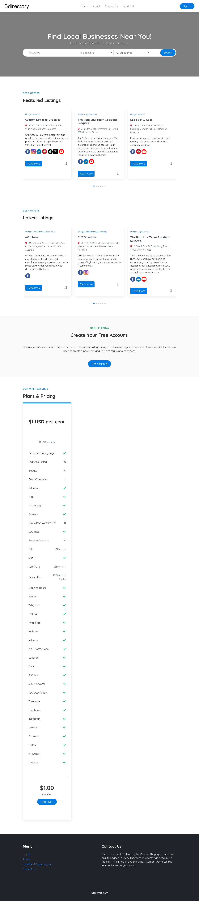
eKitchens (31, 237)
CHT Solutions (87, 237)
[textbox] (94, 52)
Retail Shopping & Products (95, 232)
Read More (33, 163)
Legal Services (91, 114)
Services (36, 114)
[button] (94, 186)
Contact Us (111, 6)
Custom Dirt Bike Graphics (42, 119)
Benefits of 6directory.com (38, 864)
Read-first (128, 6)
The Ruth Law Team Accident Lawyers (97, 121)
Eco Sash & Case (141, 119)
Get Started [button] (99, 364)
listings (28, 114)
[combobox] (95, 52)
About (96, 6)
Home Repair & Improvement (44, 232)
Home (84, 6)
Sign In (187, 6)
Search (168, 52)
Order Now (47, 801)
